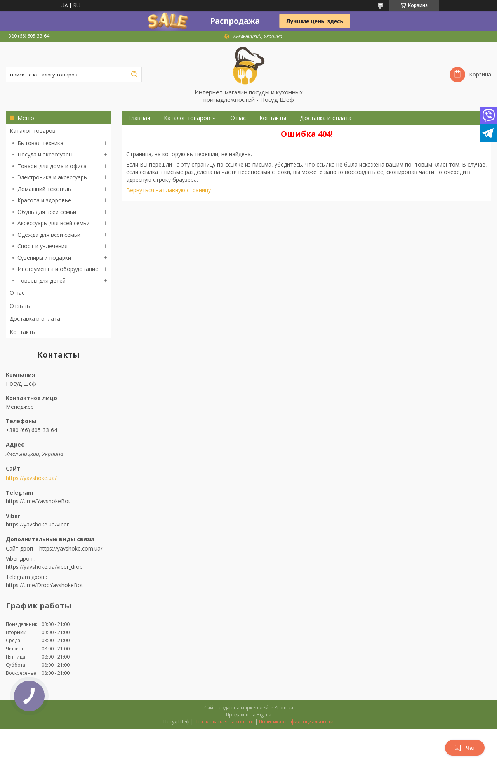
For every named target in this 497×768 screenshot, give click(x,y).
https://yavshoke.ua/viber (37, 524)
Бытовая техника (40, 143)
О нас (17, 292)
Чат (464, 747)
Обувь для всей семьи (46, 211)
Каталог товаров (33, 130)
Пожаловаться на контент (224, 721)
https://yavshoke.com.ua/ (71, 548)
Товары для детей (41, 280)
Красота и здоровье (44, 200)
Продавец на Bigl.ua (248, 714)
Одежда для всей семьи (48, 234)
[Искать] (134, 74)
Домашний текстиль (44, 189)
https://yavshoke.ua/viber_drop (44, 566)
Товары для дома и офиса (52, 166)
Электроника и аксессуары (52, 177)
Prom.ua (284, 707)
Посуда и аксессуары (45, 154)
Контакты (23, 331)
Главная (139, 118)
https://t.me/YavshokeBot (38, 501)
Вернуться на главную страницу (168, 190)
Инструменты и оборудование (57, 269)
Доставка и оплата (35, 318)
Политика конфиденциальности (296, 721)
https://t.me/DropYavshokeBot (44, 585)
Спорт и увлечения (42, 246)
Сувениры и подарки (44, 257)
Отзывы (20, 305)
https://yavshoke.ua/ (31, 477)
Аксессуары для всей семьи (53, 223)
